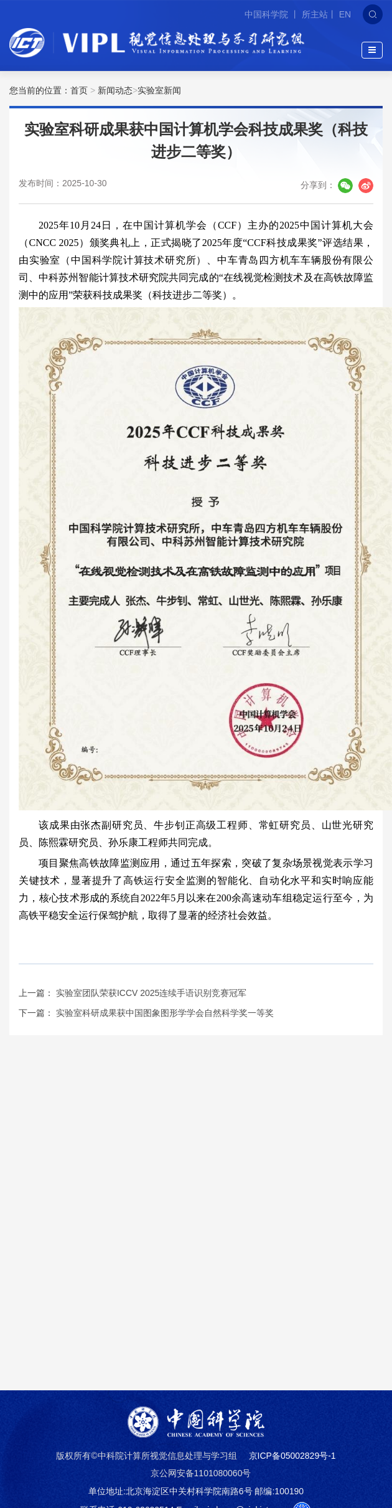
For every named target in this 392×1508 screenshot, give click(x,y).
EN (345, 14)
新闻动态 (115, 90)
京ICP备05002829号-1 (292, 1456)
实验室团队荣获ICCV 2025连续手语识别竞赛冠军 (151, 993)
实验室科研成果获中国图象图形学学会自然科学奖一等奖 (165, 1013)
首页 (79, 90)
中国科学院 (268, 14)
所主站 (315, 14)
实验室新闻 (159, 90)
